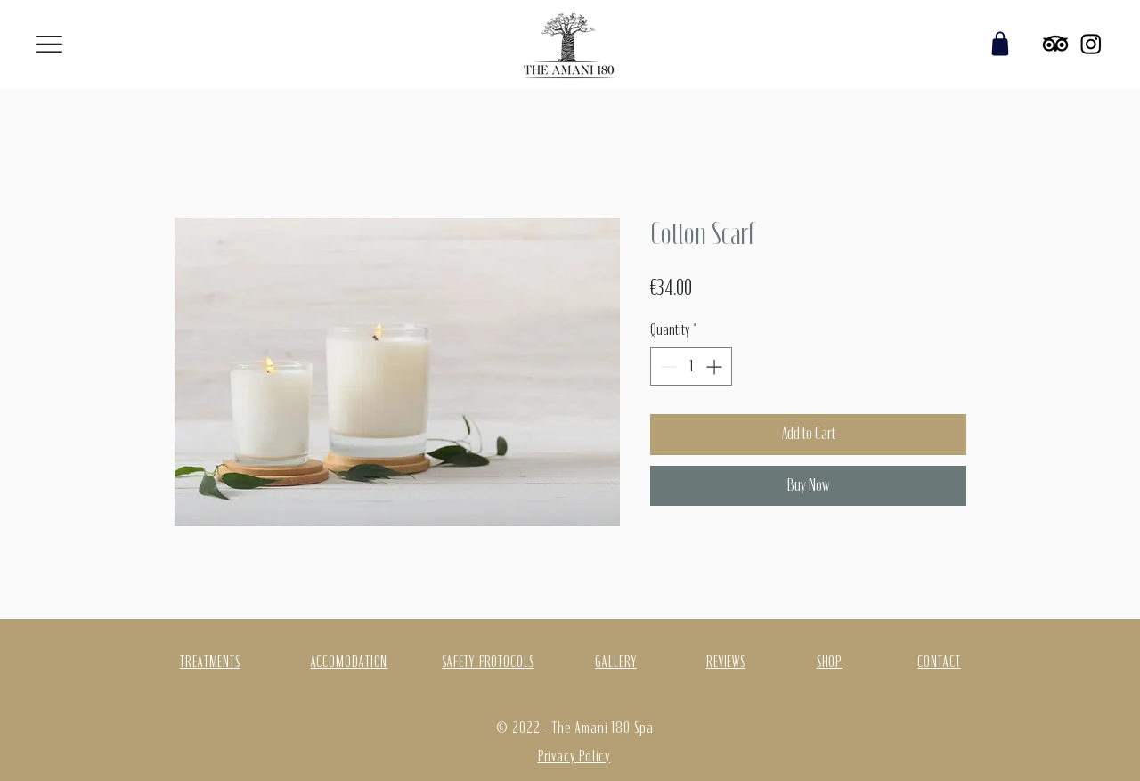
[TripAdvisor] (1055, 43)
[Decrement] (666, 366)
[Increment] (715, 366)
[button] (49, 44)
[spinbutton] (691, 366)
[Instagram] (1091, 43)
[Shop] (1000, 43)
